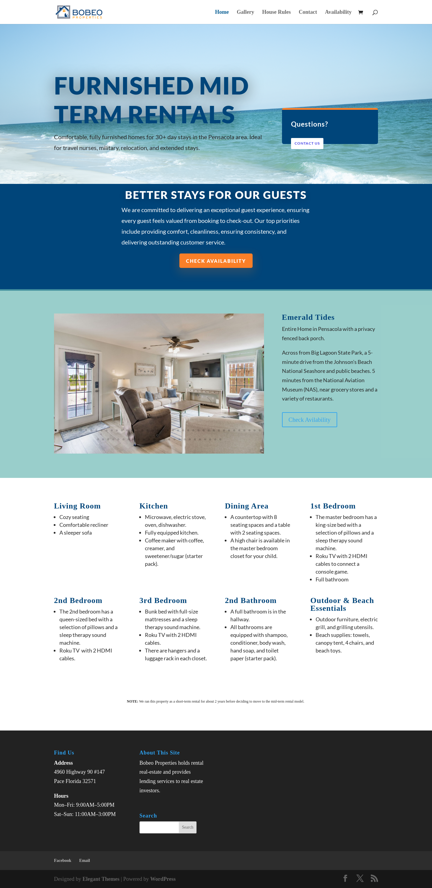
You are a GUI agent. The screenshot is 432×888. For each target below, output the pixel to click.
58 (179, 439)
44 (108, 439)
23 (168, 430)
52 (149, 439)
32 (214, 430)
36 (234, 430)
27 (188, 430)
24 (173, 430)
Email (84, 860)
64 (210, 439)
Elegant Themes (100, 879)
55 (164, 439)
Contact (308, 12)
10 (101, 430)
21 (158, 430)
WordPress (163, 879)
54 (159, 439)
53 (154, 439)
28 (193, 430)
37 (239, 430)
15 (127, 430)
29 (198, 430)
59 (185, 439)
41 (260, 430)
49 (134, 439)
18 (142, 430)
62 (200, 439)
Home (222, 12)
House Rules (276, 12)
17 (137, 430)
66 (220, 439)
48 (129, 439)
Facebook (62, 860)
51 (144, 439)
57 (174, 439)
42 (98, 439)
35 (229, 430)
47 (123, 439)
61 (195, 439)
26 (183, 430)
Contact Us (307, 143)
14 (122, 430)
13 (117, 430)
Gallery (245, 12)
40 (255, 430)
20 (153, 430)
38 (244, 430)
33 (219, 430)
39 (249, 430)
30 (203, 430)
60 (190, 439)
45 (113, 439)
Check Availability (216, 260)
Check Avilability (310, 419)
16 (132, 430)
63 (205, 439)
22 (163, 430)
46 (118, 439)
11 (107, 430)
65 (215, 439)
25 (178, 430)
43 (103, 439)
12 (112, 430)
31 (209, 430)
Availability (338, 12)
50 (139, 439)
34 (224, 430)
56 (169, 439)
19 (147, 430)
